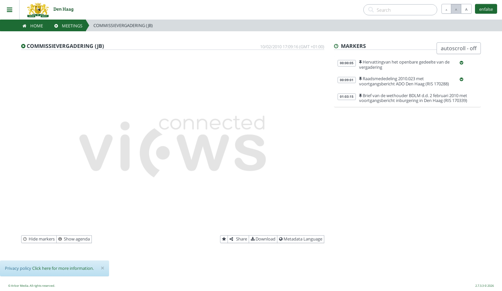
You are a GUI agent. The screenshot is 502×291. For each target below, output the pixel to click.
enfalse (486, 9)
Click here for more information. (63, 268)
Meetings (68, 26)
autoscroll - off (459, 48)
